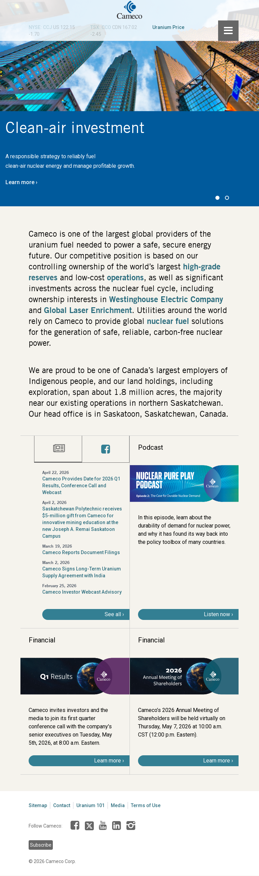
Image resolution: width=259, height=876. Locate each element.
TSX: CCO (100, 27)
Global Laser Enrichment (88, 310)
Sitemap (38, 805)
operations (125, 277)
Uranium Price (168, 27)
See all (113, 614)
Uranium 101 (90, 805)
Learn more (19, 182)
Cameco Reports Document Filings (81, 552)
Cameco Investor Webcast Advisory (82, 592)
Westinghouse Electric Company (166, 299)
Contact (61, 805)
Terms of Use (146, 805)
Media (118, 805)
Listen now (217, 614)
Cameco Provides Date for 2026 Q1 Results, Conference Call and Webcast (81, 485)
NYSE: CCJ (40, 27)
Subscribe (40, 845)
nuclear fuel (168, 321)
